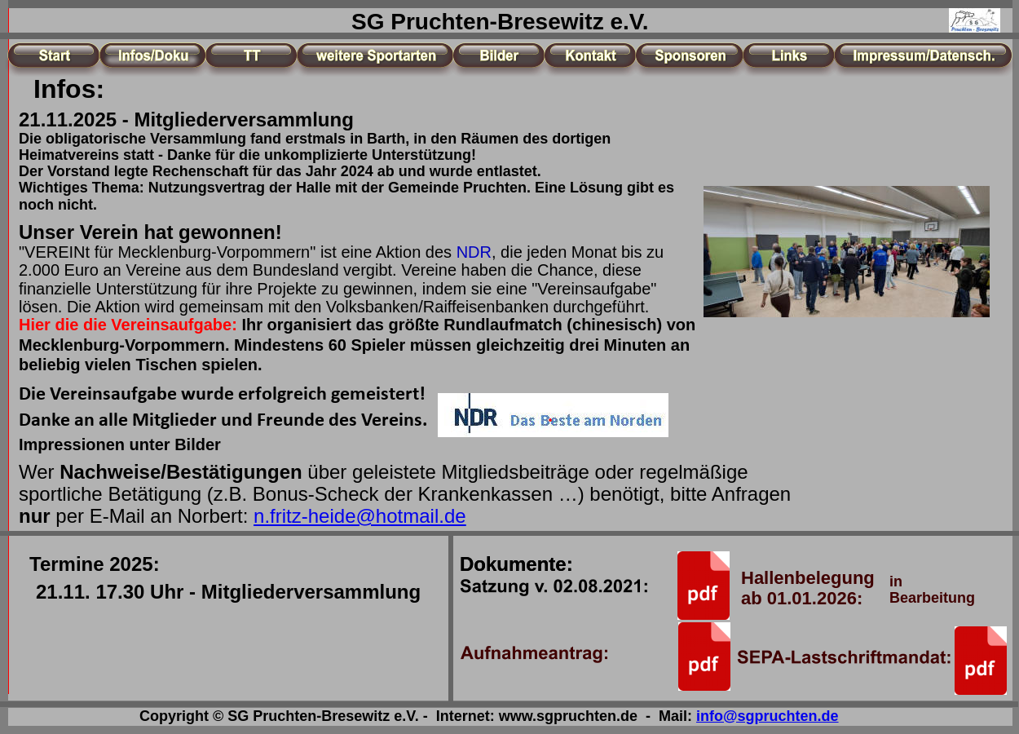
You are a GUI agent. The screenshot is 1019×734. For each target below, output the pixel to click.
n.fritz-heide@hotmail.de (359, 516)
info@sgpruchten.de (767, 716)
